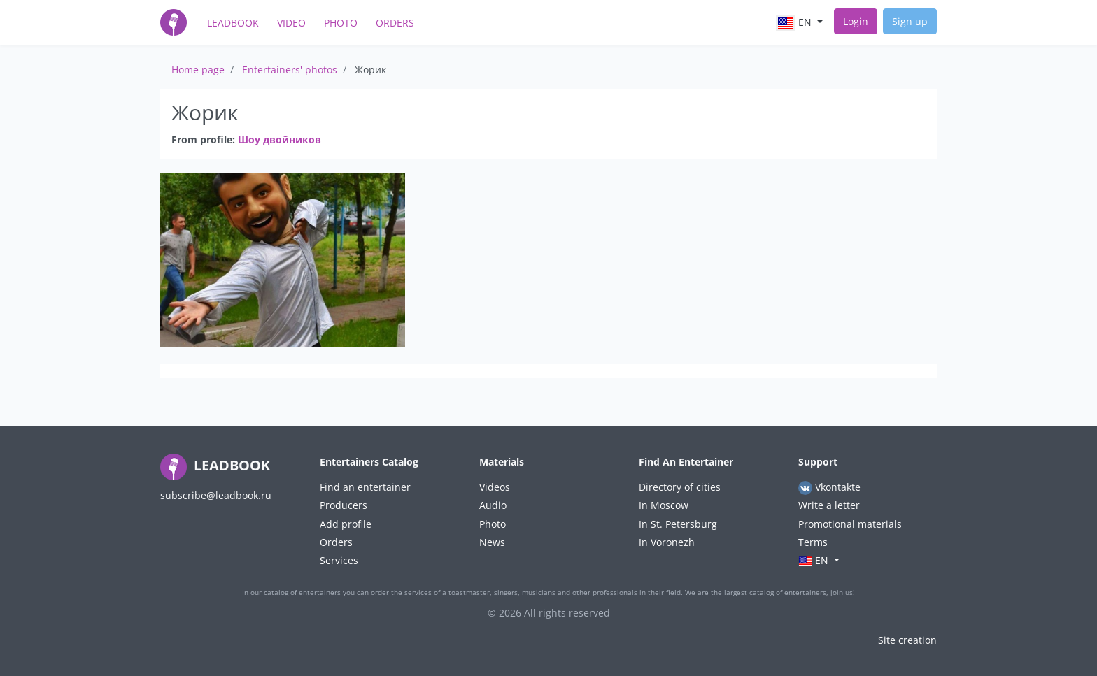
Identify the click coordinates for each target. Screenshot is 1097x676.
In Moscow (663, 505)
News (492, 542)
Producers (343, 505)
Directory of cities (680, 487)
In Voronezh (667, 542)
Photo (341, 22)
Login (855, 21)
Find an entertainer (365, 487)
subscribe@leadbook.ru (215, 495)
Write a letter (829, 505)
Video (291, 22)
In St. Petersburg (678, 524)
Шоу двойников (279, 139)
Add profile (345, 524)
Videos (494, 487)
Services (339, 560)
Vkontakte (829, 487)
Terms (813, 542)
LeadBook (233, 22)
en (795, 23)
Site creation (907, 640)
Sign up (910, 21)
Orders (395, 22)
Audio (493, 505)
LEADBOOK (215, 465)
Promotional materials (850, 524)
